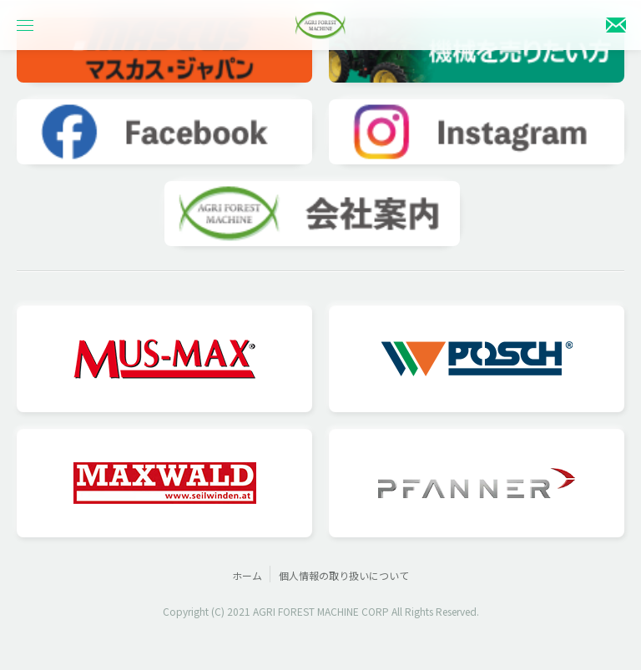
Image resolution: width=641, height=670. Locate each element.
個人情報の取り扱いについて (344, 575)
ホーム (247, 575)
